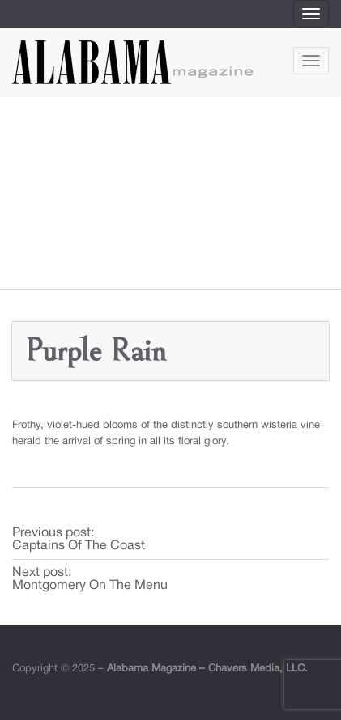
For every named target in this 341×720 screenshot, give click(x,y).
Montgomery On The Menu (90, 585)
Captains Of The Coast (78, 546)
